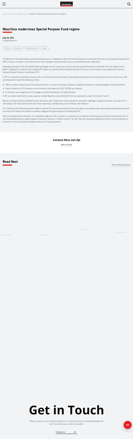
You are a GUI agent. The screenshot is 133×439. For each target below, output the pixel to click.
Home (5, 14)
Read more (6, 233)
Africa (7, 48)
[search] (129, 4)
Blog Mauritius (22, 14)
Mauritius (17, 48)
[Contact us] (128, 425)
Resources (12, 14)
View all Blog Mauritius (121, 164)
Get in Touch (66, 144)
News (45, 48)
